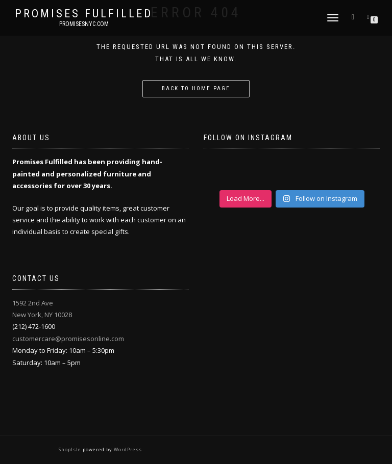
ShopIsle (71, 449)
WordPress (127, 449)
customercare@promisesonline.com (68, 338)
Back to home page (196, 88)
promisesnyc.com (84, 24)
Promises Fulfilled (84, 14)
